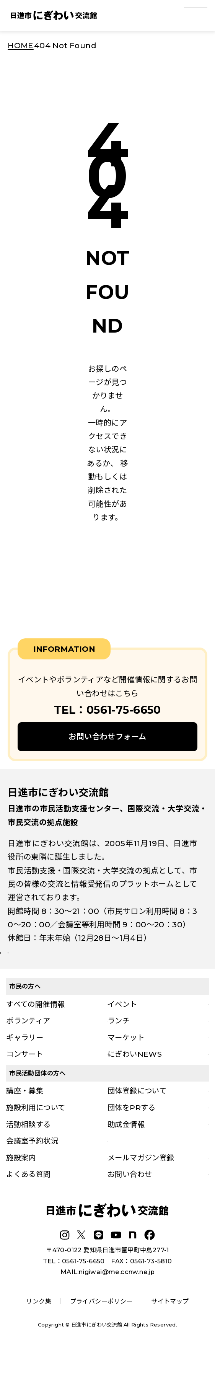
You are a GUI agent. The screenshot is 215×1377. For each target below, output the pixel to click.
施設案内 (21, 1180)
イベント (122, 1026)
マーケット (126, 1060)
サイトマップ (170, 1323)
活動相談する (28, 1147)
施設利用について (35, 1130)
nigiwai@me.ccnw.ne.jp (117, 1294)
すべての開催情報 (35, 1026)
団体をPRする (132, 1130)
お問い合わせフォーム (107, 736)
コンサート (24, 1076)
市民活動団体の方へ (37, 1096)
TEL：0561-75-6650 (73, 1283)
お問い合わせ (130, 1196)
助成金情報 (126, 1147)
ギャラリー (24, 1060)
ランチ (119, 1043)
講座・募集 (24, 1113)
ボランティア (28, 1043)
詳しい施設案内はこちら (57, 963)
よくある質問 (28, 1196)
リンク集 (38, 1323)
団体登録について (137, 1113)
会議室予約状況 (32, 1163)
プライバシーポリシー (101, 1323)
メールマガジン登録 (141, 1180)
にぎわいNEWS (135, 1076)
